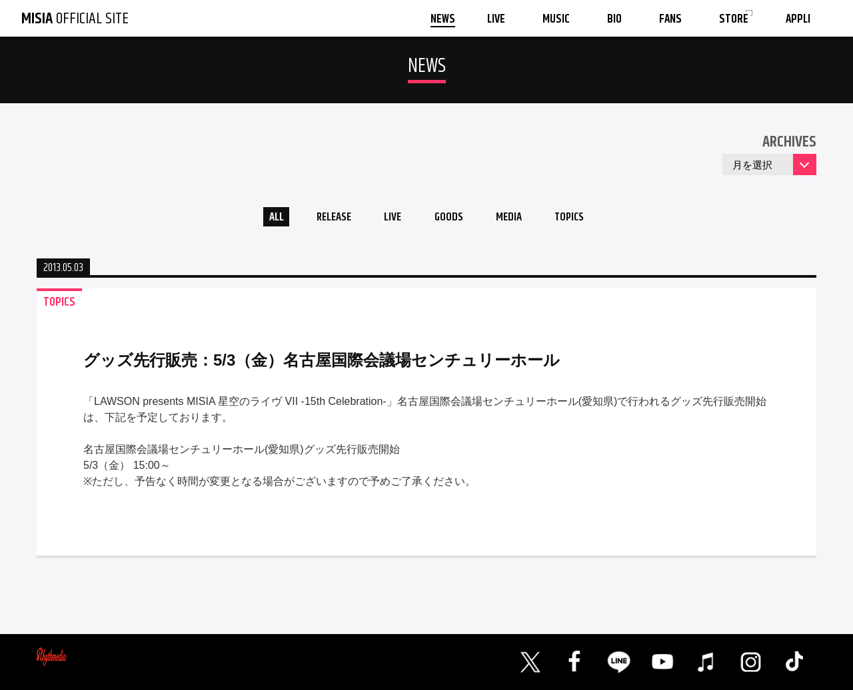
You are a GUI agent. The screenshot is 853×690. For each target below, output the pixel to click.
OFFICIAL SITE (75, 19)
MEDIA (515, 218)
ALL (263, 218)
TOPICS (581, 218)
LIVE (390, 218)
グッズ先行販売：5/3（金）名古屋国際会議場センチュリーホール (321, 363)
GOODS (450, 218)
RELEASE (326, 218)
